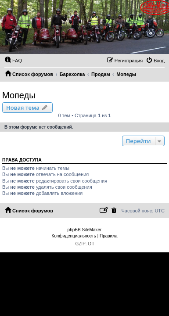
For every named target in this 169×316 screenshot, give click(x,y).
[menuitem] (13, 60)
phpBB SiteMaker (85, 229)
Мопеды (19, 95)
